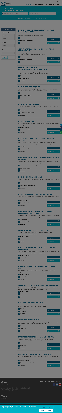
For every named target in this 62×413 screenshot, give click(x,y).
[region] (31, 409)
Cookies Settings (46, 407)
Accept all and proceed (46, 410)
